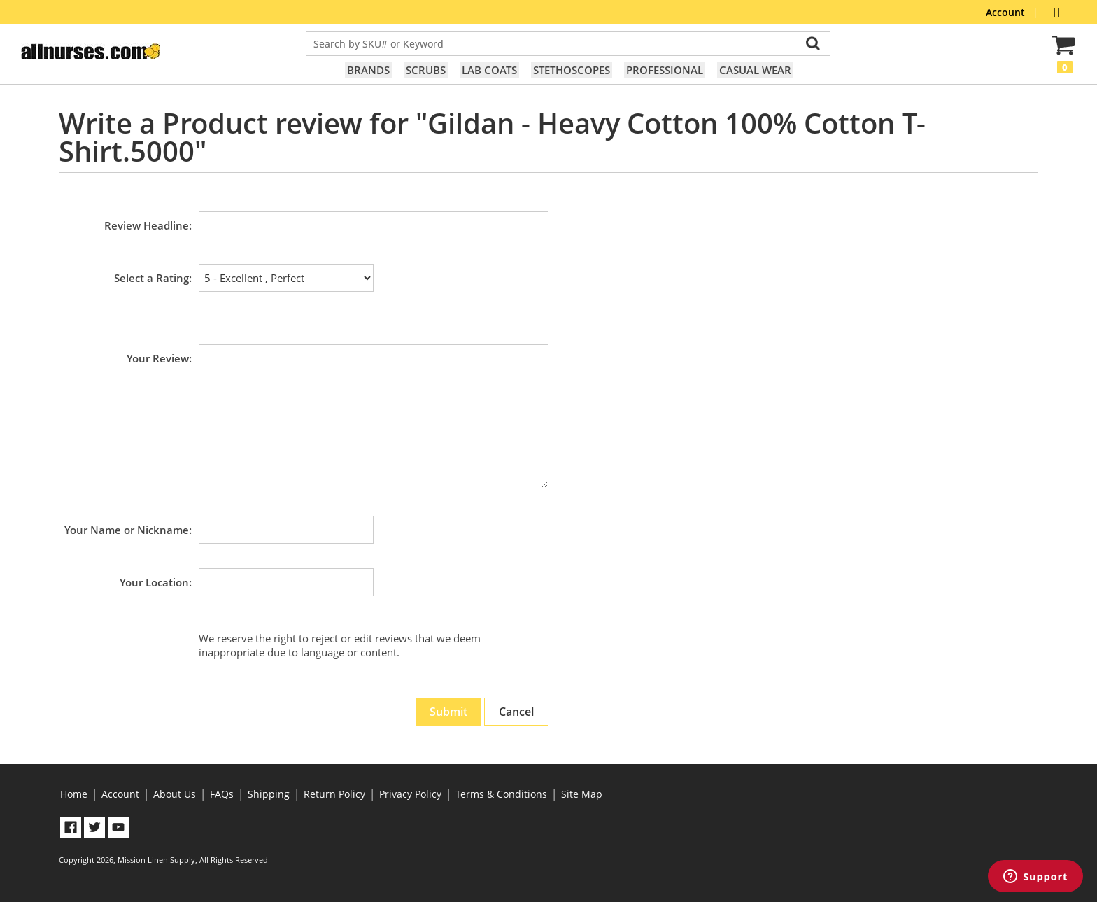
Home (73, 794)
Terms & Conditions (501, 794)
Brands (368, 70)
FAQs (222, 794)
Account (1007, 12)
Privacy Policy (410, 794)
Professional (664, 70)
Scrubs (426, 70)
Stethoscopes (571, 70)
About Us (174, 794)
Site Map (581, 794)
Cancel (516, 711)
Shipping (269, 794)
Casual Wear (755, 70)
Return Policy (334, 794)
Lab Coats (489, 70)
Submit (448, 711)
